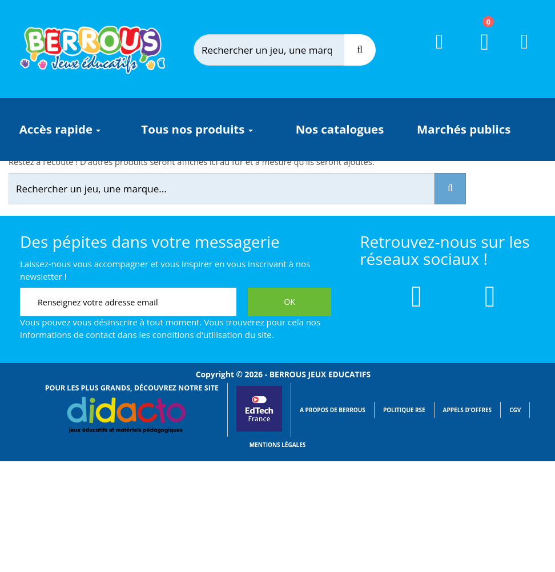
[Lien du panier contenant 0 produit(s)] (477, 52)
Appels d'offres (467, 410)
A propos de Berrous (332, 410)
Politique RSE (404, 410)
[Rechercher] (280, 50)
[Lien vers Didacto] (126, 415)
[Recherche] (360, 50)
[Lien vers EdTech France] (259, 429)
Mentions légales (278, 445)
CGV (515, 410)
